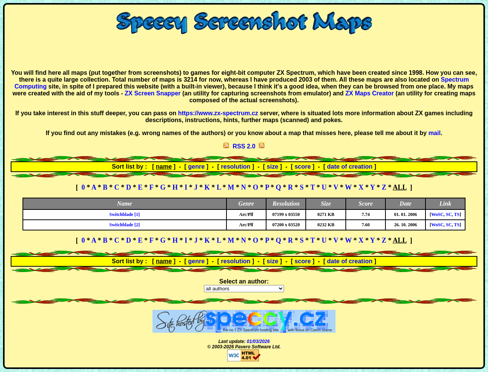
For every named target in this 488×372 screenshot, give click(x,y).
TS (457, 214)
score (302, 166)
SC (449, 214)
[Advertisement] (244, 51)
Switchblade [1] (124, 214)
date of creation (349, 166)
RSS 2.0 (244, 146)
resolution (235, 166)
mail (435, 133)
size (272, 166)
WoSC (437, 214)
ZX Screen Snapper (153, 93)
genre (196, 166)
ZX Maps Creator (369, 93)
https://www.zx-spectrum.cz (218, 113)
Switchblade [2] (124, 224)
